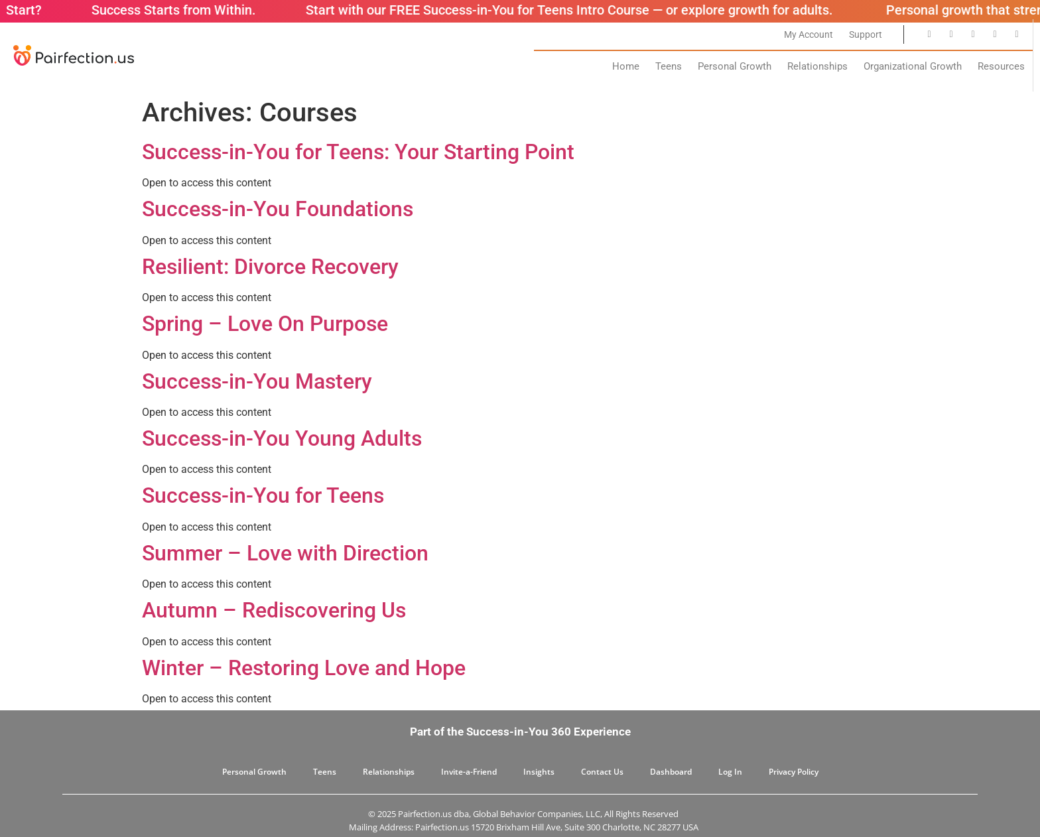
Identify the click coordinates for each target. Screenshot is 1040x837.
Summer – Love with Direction (285, 553)
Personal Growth (734, 66)
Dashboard (671, 771)
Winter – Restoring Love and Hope (304, 667)
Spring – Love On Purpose (265, 323)
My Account (808, 34)
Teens (668, 66)
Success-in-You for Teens (263, 495)
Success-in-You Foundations (277, 209)
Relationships (817, 66)
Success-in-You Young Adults (282, 438)
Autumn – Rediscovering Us (274, 610)
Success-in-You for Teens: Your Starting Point (358, 151)
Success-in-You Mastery (257, 381)
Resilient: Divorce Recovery (270, 266)
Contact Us (602, 771)
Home (625, 66)
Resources (1001, 66)
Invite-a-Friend (469, 771)
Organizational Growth (913, 66)
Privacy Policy (793, 771)
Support (865, 34)
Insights (538, 771)
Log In (730, 771)
